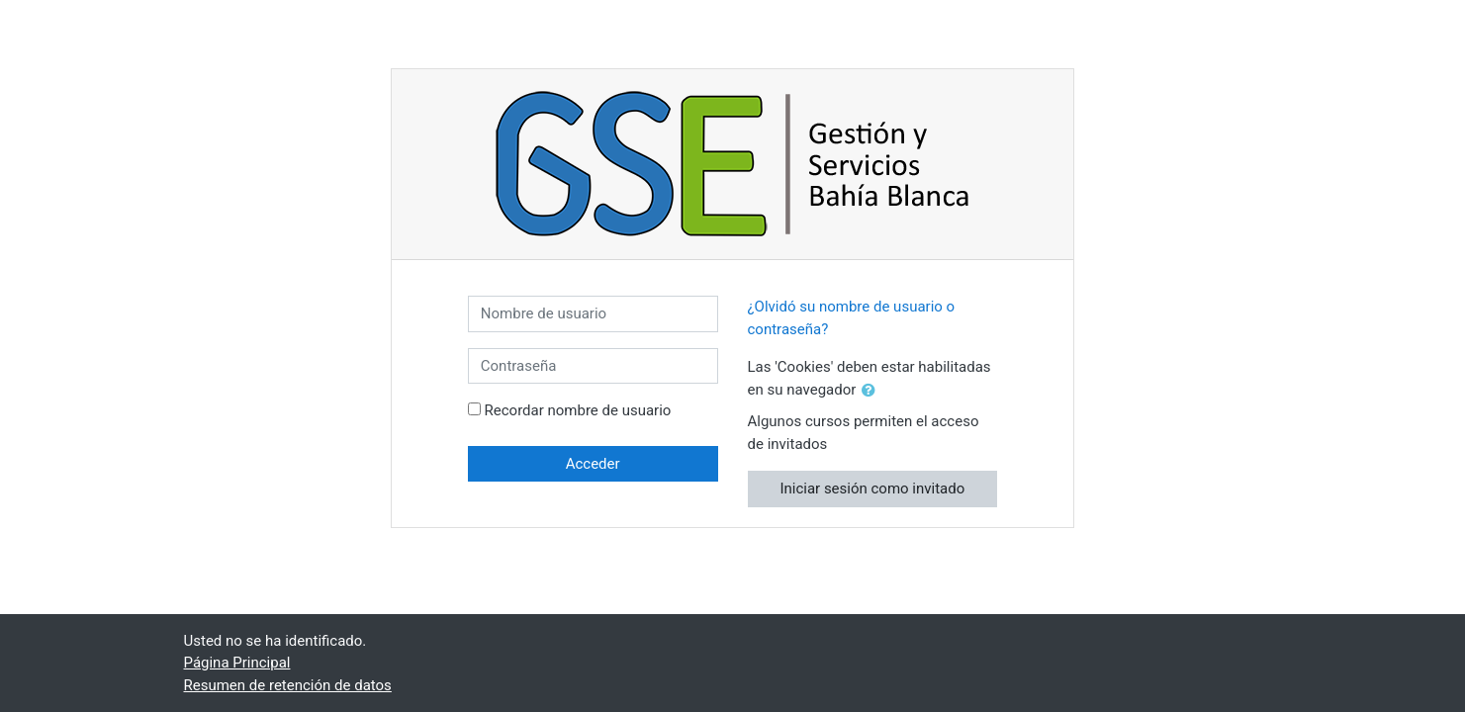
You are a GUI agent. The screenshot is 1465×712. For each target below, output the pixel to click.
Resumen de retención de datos (288, 685)
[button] (872, 391)
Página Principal (237, 662)
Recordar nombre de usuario (578, 410)
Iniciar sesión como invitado (871, 488)
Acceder (593, 464)
